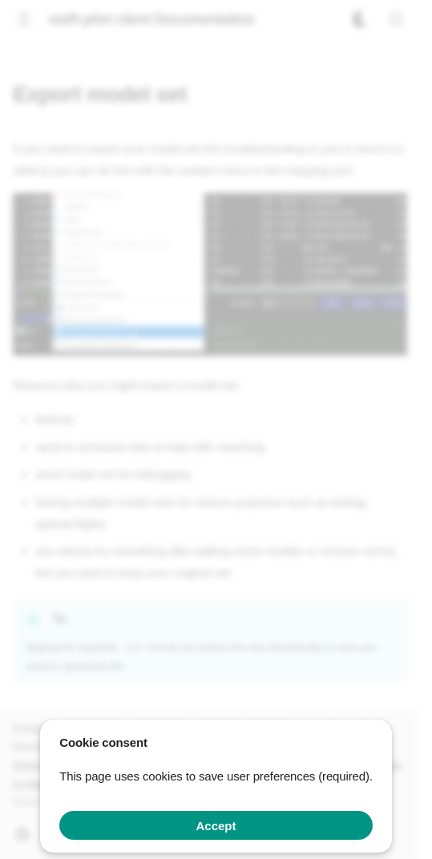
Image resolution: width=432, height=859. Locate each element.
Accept (216, 826)
